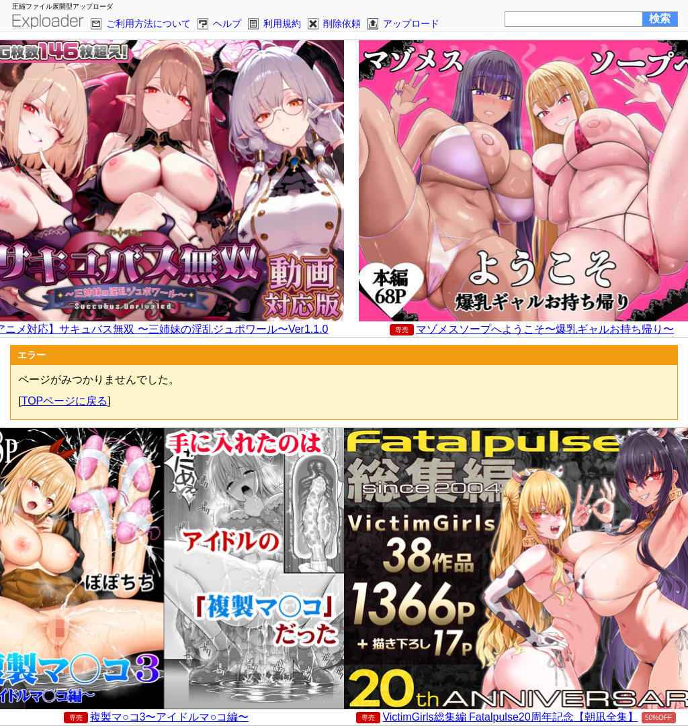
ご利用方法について (148, 23)
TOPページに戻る (65, 401)
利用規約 (282, 23)
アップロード (411, 23)
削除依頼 (342, 23)
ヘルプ (227, 23)
